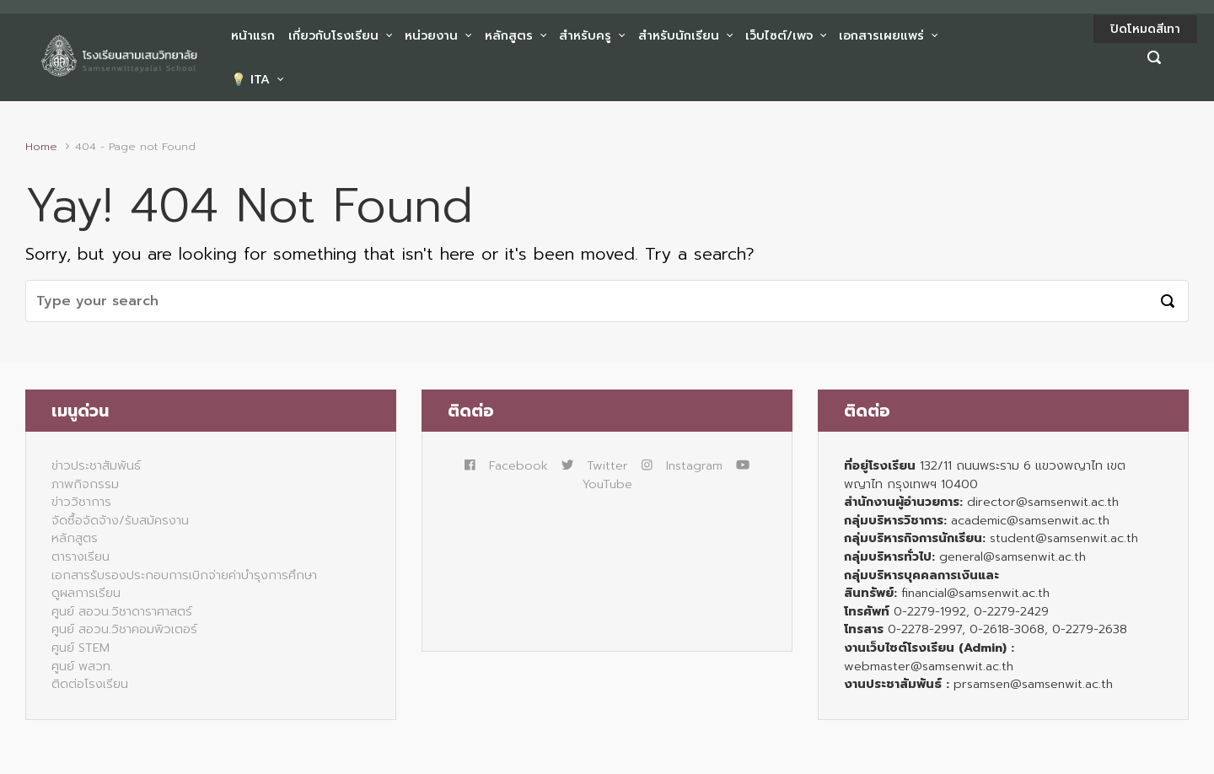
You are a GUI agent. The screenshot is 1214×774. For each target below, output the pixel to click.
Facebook (506, 465)
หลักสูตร (74, 538)
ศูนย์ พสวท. (82, 666)
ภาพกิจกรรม (85, 484)
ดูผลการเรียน (86, 592)
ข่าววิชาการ (81, 501)
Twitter (594, 465)
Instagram (682, 465)
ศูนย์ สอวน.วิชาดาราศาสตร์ (121, 611)
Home (41, 146)
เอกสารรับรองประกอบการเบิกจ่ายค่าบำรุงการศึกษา (184, 575)
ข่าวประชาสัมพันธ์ (96, 465)
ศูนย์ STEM (80, 647)
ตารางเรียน (80, 556)
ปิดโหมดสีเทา (1145, 29)
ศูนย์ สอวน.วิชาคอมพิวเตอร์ (124, 629)
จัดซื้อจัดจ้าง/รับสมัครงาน (120, 520)
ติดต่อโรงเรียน (89, 684)
